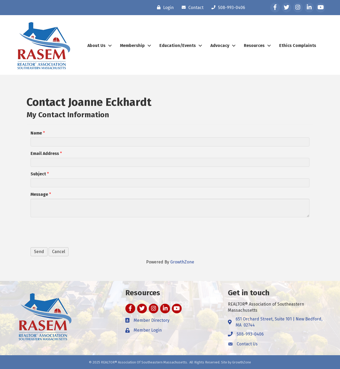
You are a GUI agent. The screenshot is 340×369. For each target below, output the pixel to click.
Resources (254, 45)
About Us (96, 45)
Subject (38, 173)
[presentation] (71, 231)
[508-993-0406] (227, 7)
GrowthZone (182, 261)
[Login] (164, 7)
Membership (132, 45)
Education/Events (177, 45)
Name (36, 133)
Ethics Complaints (297, 45)
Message (39, 194)
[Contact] (191, 7)
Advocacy (219, 45)
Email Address (45, 153)
